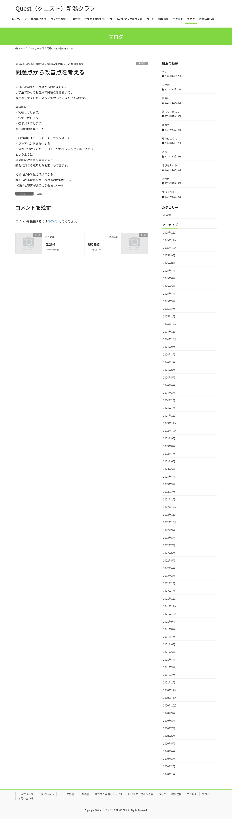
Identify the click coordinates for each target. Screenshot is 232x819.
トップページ (25, 794)
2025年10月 (170, 248)
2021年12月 (170, 598)
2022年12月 (170, 507)
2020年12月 (170, 690)
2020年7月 (169, 728)
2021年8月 (169, 629)
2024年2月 (169, 400)
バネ (164, 152)
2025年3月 (169, 301)
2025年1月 (169, 316)
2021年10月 (170, 614)
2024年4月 (169, 385)
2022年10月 (170, 522)
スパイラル (168, 192)
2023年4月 (169, 476)
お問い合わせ (25, 798)
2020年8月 (169, 720)
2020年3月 (169, 758)
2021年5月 (169, 652)
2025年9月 (169, 255)
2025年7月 (169, 270)
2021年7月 (169, 637)
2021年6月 (169, 644)
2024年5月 (169, 377)
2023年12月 (170, 415)
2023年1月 (169, 499)
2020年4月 (169, 751)
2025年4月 (169, 293)
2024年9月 (169, 347)
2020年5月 (169, 743)
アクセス (192, 794)
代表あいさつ (46, 794)
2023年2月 (169, 492)
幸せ (164, 71)
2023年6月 (169, 461)
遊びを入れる (169, 165)
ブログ (206, 794)
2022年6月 (169, 553)
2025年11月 (170, 240)
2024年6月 (169, 370)
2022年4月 (169, 568)
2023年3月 (169, 484)
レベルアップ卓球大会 (140, 794)
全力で (165, 125)
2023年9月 (169, 438)
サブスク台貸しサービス (109, 794)
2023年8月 (169, 446)
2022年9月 (169, 530)
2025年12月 (170, 232)
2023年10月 (170, 431)
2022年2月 (169, 583)
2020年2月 (169, 766)
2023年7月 (169, 454)
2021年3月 (169, 667)
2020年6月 (169, 736)
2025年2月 (169, 309)
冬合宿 (165, 178)
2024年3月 (169, 392)
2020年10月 (170, 705)
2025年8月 (169, 263)
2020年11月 (170, 698)
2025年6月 (169, 278)
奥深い (165, 98)
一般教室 (84, 794)
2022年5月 (169, 560)
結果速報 (176, 794)
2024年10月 (170, 339)
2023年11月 (170, 423)
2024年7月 (169, 362)
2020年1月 (169, 774)
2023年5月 (169, 469)
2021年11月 (170, 606)
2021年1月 (169, 682)
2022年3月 (169, 575)
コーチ (162, 794)
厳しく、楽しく (171, 111)
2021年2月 (169, 675)
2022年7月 (169, 545)
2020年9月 (169, 713)
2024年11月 (170, 331)
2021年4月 (169, 659)
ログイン (53, 221)
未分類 (141, 63)
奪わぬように (169, 138)
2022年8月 (169, 537)
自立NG (50, 244)
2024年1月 (169, 408)
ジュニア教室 (66, 794)
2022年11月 (170, 514)
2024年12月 (170, 324)
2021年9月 (169, 621)
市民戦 (165, 85)
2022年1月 (169, 591)
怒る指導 (94, 244)
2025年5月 (169, 286)
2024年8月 (169, 354)
